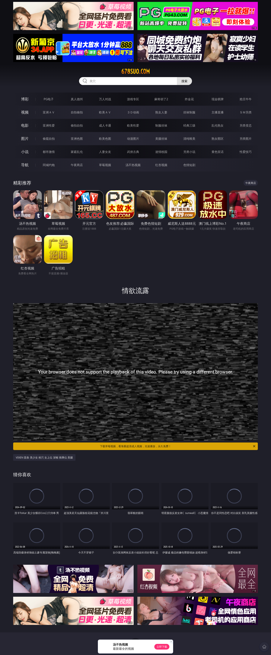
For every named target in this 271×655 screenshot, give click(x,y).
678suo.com (135, 71)
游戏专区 (133, 99)
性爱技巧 (246, 152)
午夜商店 (77, 165)
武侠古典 (133, 152)
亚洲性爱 (49, 125)
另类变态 (246, 125)
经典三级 (189, 125)
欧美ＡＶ (105, 112)
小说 (25, 151)
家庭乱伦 (77, 152)
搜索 (184, 81)
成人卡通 (105, 125)
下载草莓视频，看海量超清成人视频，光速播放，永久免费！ (178, 446)
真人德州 (77, 99)
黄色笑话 (218, 152)
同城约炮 (49, 165)
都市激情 (49, 152)
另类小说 (189, 152)
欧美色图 (105, 139)
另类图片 (246, 139)
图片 (25, 138)
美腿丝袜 (161, 139)
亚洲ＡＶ (49, 112)
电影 (25, 125)
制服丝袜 (161, 125)
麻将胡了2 (161, 99)
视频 (25, 112)
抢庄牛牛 (246, 99)
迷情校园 (161, 152)
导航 (25, 164)
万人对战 (105, 99)
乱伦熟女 (218, 125)
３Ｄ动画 (133, 112)
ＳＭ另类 (246, 112)
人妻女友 (105, 152)
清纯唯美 (189, 139)
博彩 (25, 99)
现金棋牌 (218, 99)
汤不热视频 (133, 165)
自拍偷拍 (77, 112)
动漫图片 (133, 139)
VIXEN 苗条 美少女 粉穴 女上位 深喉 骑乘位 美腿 (44, 457)
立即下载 (162, 646)
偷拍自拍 (77, 125)
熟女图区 (218, 139)
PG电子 (49, 99)
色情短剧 (189, 165)
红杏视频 (161, 165)
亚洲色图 (77, 139)
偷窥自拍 (49, 139)
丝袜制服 (189, 112)
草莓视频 (105, 165)
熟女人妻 (161, 112)
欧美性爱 (133, 125)
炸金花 (189, 99)
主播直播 (218, 112)
